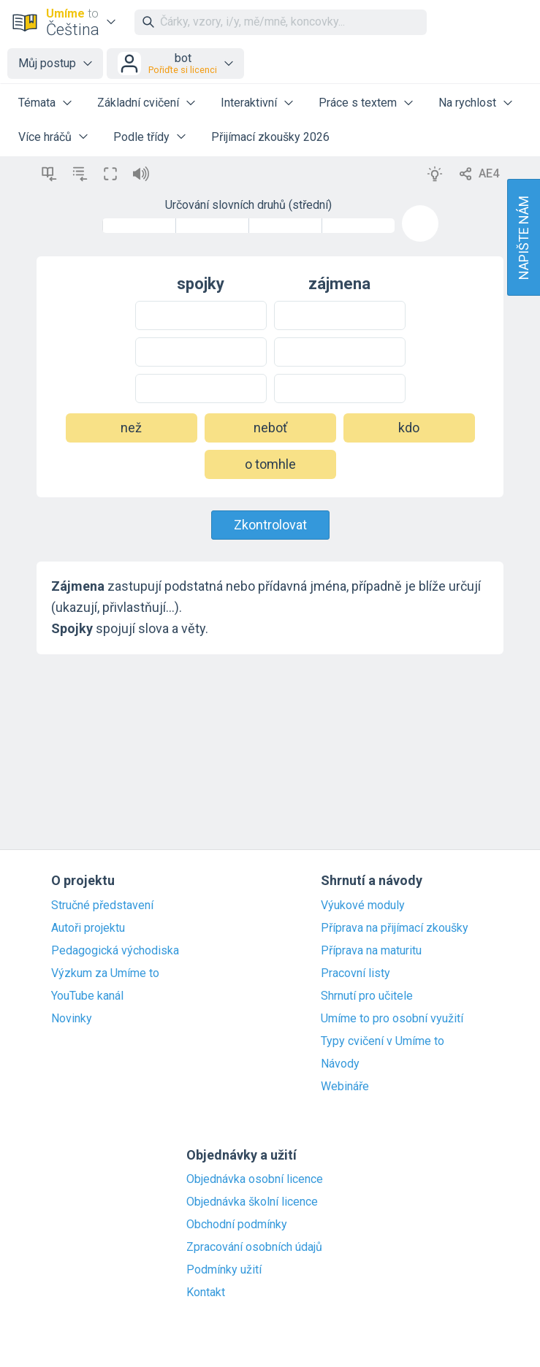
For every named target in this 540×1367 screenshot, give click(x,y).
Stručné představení (102, 905)
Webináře (345, 1086)
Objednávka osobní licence (254, 1179)
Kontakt (205, 1292)
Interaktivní (249, 103)
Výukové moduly (363, 905)
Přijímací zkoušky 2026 (270, 137)
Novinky (71, 1018)
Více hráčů (45, 137)
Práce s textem (358, 103)
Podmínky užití (224, 1269)
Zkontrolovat (270, 524)
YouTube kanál (87, 996)
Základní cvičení (138, 103)
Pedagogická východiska (115, 950)
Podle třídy (141, 137)
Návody (340, 1064)
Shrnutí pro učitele (367, 996)
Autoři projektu (88, 928)
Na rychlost (467, 103)
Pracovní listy (355, 973)
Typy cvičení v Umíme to (382, 1041)
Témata (37, 103)
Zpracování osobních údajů (254, 1247)
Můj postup (47, 63)
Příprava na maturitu (371, 950)
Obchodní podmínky (236, 1224)
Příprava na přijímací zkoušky (394, 928)
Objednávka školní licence (252, 1202)
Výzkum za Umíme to (105, 973)
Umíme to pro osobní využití (392, 1018)
